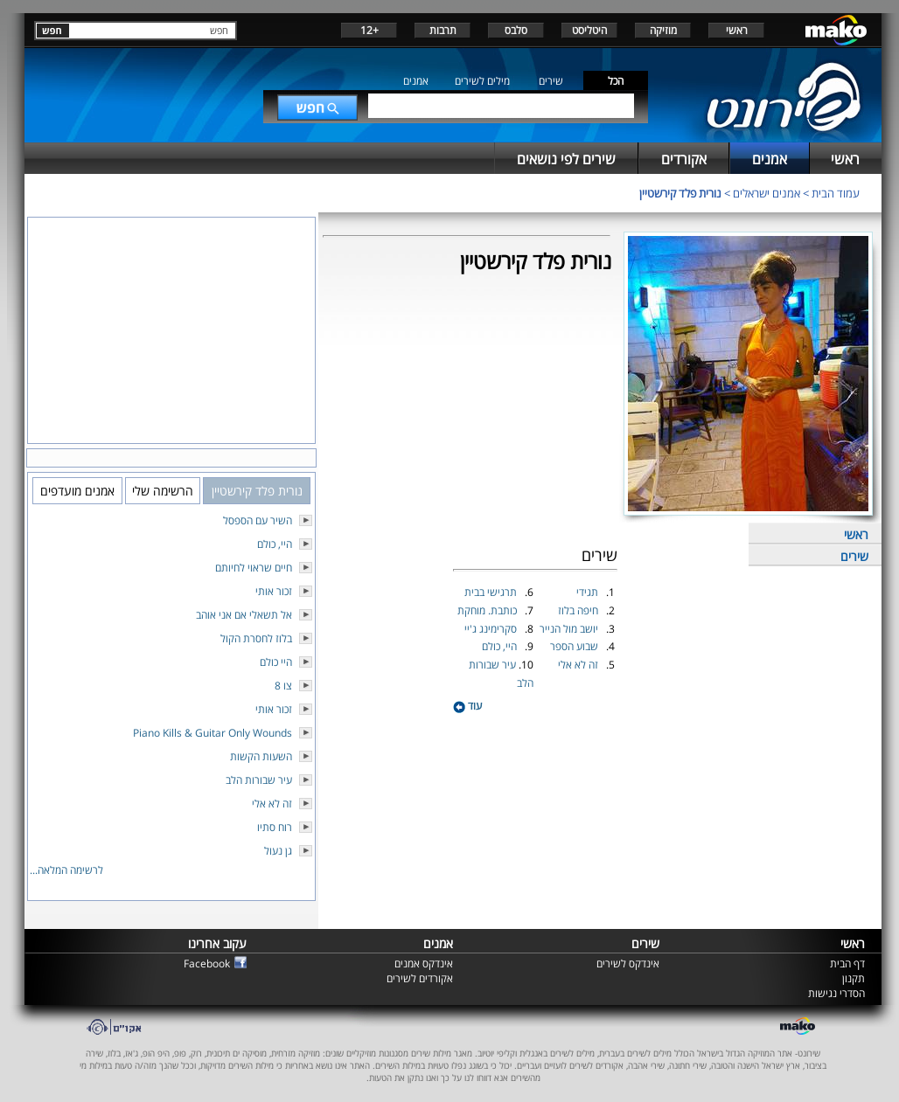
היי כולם (276, 662)
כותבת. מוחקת (488, 610)
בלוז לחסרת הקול (256, 638)
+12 (369, 30)
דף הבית (847, 963)
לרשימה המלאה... (66, 870)
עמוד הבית (836, 193)
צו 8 (283, 685)
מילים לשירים (482, 80)
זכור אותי (273, 591)
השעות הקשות (261, 756)
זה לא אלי (579, 664)
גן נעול (278, 850)
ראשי (737, 30)
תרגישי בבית (491, 592)
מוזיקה (663, 30)
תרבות (442, 30)
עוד (467, 705)
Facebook (207, 963)
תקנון (853, 978)
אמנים (416, 80)
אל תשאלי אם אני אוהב (244, 614)
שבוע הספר (575, 646)
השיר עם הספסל (257, 520)
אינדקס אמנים (423, 963)
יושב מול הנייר (570, 628)
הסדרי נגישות (836, 993)
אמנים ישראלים (766, 193)
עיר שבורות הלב (259, 780)
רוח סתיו (274, 827)
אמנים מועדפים (77, 490)
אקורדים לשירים (420, 978)
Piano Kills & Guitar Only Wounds (212, 732)
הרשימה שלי (162, 490)
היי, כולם (500, 646)
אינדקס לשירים (627, 963)
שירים (551, 80)
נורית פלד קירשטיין (680, 193)
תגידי (588, 592)
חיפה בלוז (579, 610)
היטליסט (589, 30)
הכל (616, 80)
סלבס (516, 30)
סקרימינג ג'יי (491, 628)
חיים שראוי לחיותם (253, 567)
